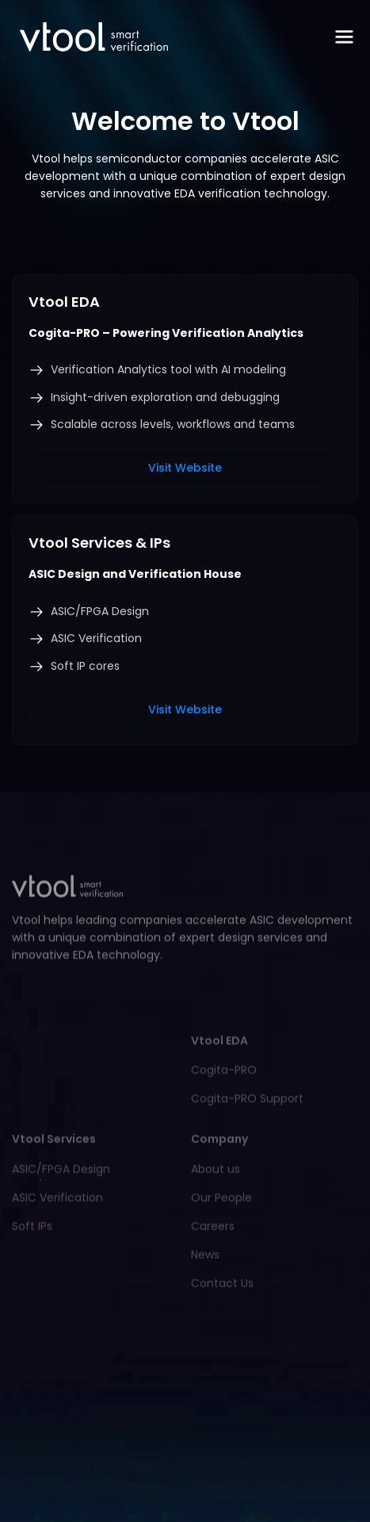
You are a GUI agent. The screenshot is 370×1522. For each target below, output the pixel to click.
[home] (90, 37)
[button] (344, 37)
